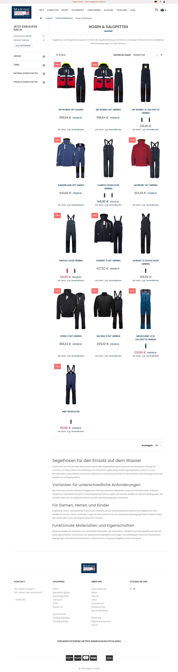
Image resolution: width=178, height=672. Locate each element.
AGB (55, 603)
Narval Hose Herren (71, 260)
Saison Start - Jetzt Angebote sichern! (89, 1)
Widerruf (57, 606)
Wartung (96, 617)
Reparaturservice (101, 621)
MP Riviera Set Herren (108, 109)
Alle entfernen (23, 46)
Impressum (97, 603)
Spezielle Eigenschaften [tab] (26, 82)
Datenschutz (98, 606)
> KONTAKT (20, 599)
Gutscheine (59, 614)
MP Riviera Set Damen (71, 109)
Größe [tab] (17, 56)
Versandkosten (77, 129)
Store (94, 625)
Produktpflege (60, 621)
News (94, 592)
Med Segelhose (71, 411)
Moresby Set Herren (145, 185)
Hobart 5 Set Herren (108, 260)
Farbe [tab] (16, 64)
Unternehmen (98, 588)
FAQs (55, 588)
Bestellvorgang (61, 592)
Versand (57, 599)
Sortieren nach (122, 54)
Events (95, 596)
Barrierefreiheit (99, 610)
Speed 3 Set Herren (71, 336)
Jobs (94, 599)
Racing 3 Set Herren (108, 336)
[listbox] (146, 120)
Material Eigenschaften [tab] (26, 73)
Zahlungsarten (61, 596)
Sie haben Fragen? (24, 588)
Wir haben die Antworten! (28, 592)
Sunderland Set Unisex (71, 185)
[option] (141, 119)
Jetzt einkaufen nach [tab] (25, 28)
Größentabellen (61, 617)
